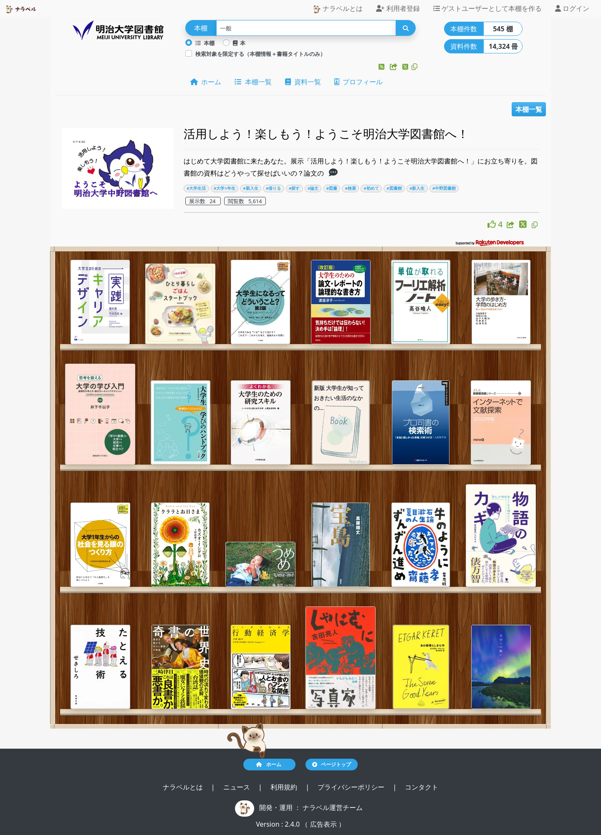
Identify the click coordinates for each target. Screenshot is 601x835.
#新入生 (250, 188)
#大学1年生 (224, 188)
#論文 (313, 188)
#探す (294, 188)
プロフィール (358, 81)
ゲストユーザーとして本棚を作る (487, 8)
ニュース (237, 787)
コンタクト (421, 787)
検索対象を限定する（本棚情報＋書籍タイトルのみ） (260, 54)
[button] (382, 66)
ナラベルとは (338, 8)
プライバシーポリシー (352, 787)
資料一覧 (303, 81)
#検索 (350, 188)
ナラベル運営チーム (333, 807)
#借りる (273, 188)
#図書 (331, 188)
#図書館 (394, 188)
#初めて (371, 188)
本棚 (205, 43)
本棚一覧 (253, 81)
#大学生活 (196, 188)
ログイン (572, 8)
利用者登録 (397, 8)
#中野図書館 (444, 188)
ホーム (205, 81)
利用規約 (284, 787)
